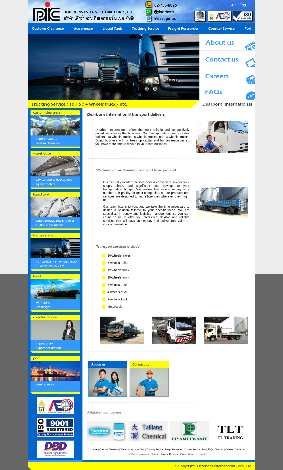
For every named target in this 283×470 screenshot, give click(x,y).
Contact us (240, 449)
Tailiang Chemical (169, 454)
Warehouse (126, 449)
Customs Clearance (109, 449)
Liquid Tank (139, 449)
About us (219, 449)
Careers (229, 449)
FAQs (210, 449)
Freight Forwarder (173, 449)
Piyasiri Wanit (186, 454)
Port (204, 449)
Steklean (155, 454)
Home (95, 449)
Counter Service (192, 449)
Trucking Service (155, 449)
